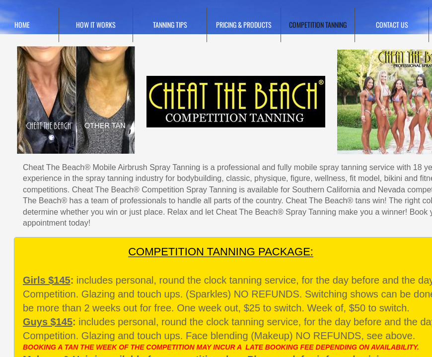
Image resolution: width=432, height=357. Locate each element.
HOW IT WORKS (96, 24)
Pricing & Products (244, 24)
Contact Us (392, 24)
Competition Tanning (318, 24)
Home (22, 24)
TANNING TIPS (170, 24)
